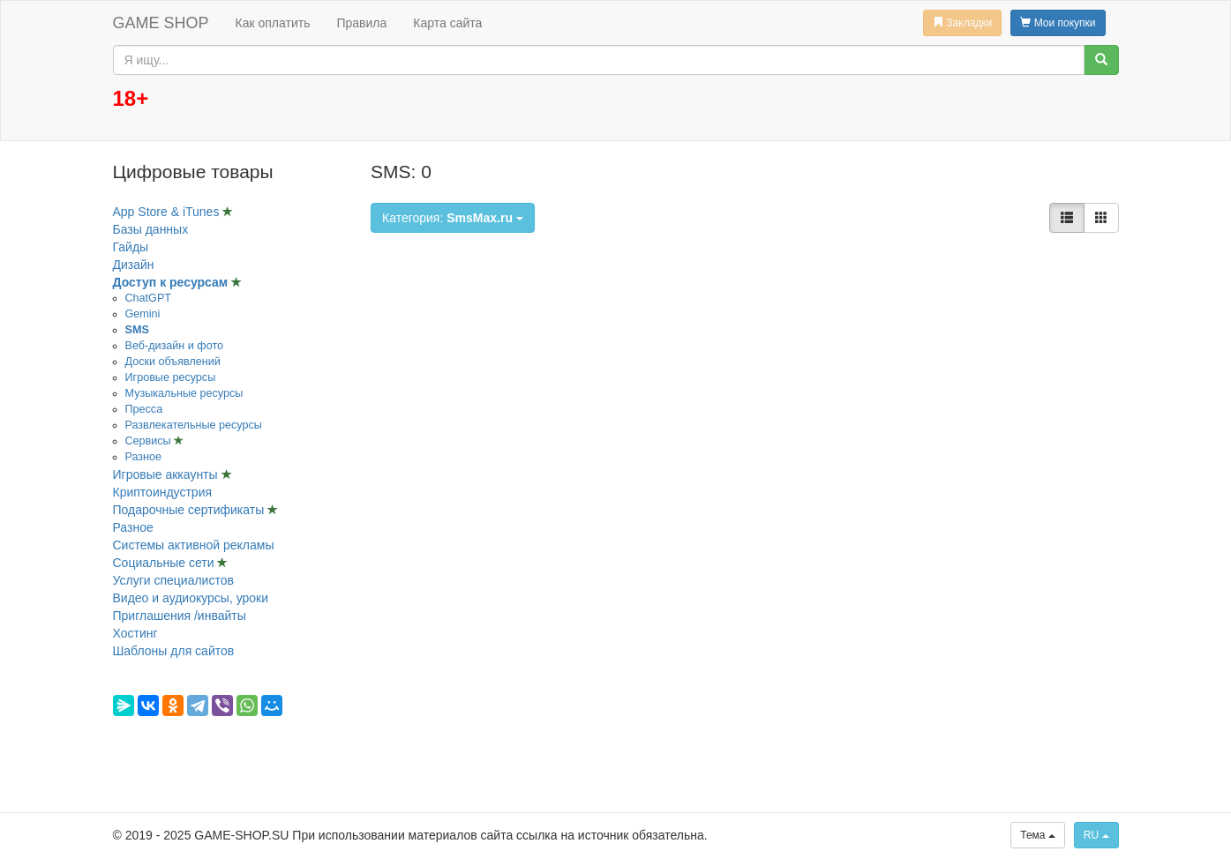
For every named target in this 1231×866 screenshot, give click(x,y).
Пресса (144, 409)
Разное (143, 457)
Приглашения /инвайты (179, 615)
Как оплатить (273, 23)
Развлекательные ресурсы (193, 425)
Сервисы (150, 441)
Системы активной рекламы (193, 545)
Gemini (143, 314)
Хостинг (135, 633)
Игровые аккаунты (167, 474)
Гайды (131, 247)
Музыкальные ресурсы (184, 393)
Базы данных (151, 229)
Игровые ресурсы (170, 377)
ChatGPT (148, 298)
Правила (361, 23)
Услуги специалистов (173, 580)
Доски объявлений (173, 361)
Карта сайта (447, 23)
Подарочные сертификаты (190, 510)
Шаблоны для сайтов (174, 651)
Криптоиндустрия (163, 492)
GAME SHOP (161, 23)
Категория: (452, 218)
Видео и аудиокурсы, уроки (191, 598)
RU (1096, 835)
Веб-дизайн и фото (174, 346)
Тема (1037, 835)
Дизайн (133, 265)
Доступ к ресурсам (172, 282)
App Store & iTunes (168, 212)
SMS (137, 330)
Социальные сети (165, 563)
